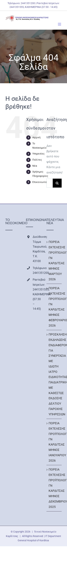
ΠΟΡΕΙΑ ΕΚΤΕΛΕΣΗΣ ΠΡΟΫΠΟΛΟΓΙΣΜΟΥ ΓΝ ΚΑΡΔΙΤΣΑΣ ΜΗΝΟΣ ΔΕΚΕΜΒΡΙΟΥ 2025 (54, 488)
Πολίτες (37, 159)
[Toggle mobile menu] (60, 24)
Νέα (34, 165)
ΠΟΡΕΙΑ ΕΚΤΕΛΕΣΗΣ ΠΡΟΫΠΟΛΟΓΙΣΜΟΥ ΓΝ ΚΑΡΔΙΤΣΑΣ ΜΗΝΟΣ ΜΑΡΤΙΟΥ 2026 (54, 260)
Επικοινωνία (39, 182)
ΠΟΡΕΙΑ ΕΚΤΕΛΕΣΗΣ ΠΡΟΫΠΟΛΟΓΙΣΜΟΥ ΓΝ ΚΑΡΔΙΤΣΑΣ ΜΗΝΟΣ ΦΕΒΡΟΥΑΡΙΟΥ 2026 (54, 306)
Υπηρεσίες (38, 153)
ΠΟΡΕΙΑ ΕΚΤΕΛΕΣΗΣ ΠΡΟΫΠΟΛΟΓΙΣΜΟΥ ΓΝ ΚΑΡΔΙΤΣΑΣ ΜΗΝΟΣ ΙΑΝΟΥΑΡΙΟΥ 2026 (54, 441)
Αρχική (36, 137)
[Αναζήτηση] (57, 183)
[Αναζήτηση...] (49, 183)
